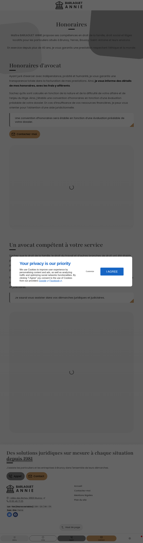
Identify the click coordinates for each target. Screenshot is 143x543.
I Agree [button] (112, 271)
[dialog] (71, 271)
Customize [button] (90, 271)
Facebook (54, 281)
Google (42, 281)
